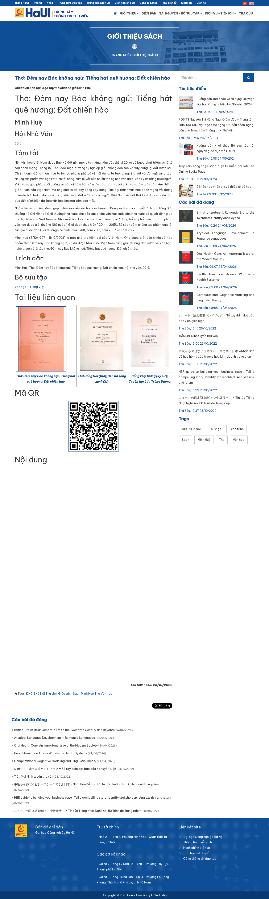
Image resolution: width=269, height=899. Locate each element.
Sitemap (186, 2)
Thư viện (52, 694)
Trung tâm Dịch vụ (98, 2)
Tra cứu (246, 13)
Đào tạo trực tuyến (196, 853)
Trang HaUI (22, 2)
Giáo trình (65, 694)
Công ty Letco (149, 2)
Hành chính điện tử (196, 848)
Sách (76, 694)
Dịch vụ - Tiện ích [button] (220, 13)
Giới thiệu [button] (129, 13)
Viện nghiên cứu (125, 2)
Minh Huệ (87, 694)
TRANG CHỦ (120, 55)
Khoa (50, 2)
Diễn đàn (149, 13)
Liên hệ (201, 2)
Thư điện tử (169, 2)
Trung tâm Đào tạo (70, 2)
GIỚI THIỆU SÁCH (145, 55)
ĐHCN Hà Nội (35, 694)
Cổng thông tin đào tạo (199, 859)
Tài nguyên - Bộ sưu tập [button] (180, 13)
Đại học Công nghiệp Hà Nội (203, 837)
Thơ (97, 694)
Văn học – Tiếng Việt (30, 287)
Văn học (106, 694)
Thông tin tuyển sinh (197, 842)
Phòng (38, 2)
